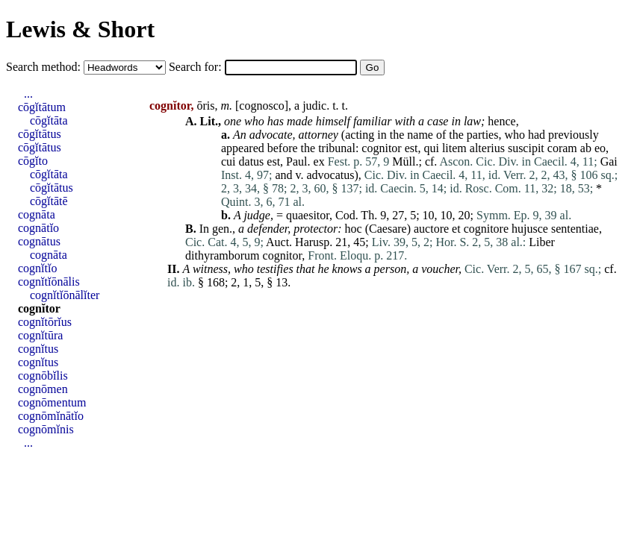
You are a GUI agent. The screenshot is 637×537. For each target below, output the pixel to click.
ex (319, 161)
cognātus (39, 241)
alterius (487, 148)
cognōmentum (52, 402)
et (456, 228)
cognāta (36, 214)
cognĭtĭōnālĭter (64, 295)
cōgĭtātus (39, 134)
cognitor (381, 148)
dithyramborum (222, 255)
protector (315, 228)
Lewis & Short (80, 29)
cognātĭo (38, 228)
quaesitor (307, 215)
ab (585, 148)
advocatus (331, 175)
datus (251, 161)
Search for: (197, 66)
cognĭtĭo (37, 268)
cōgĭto (33, 160)
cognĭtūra (40, 335)
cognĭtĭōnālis (49, 281)
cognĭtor (39, 308)
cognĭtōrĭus (45, 321)
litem (454, 148)
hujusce (530, 228)
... (28, 93)
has (275, 121)
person (390, 269)
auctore (431, 228)
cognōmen (43, 389)
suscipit (526, 148)
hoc (353, 228)
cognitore (486, 228)
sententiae (575, 228)
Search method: (45, 66)
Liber (542, 242)
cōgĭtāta (49, 120)
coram (562, 148)
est (411, 148)
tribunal (336, 148)
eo (600, 148)
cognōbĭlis (43, 375)
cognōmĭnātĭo (51, 415)
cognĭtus (38, 348)
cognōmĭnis (46, 429)
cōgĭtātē (49, 201)
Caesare (388, 228)
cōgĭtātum (42, 107)
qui (430, 148)
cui (228, 161)
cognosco (261, 105)
